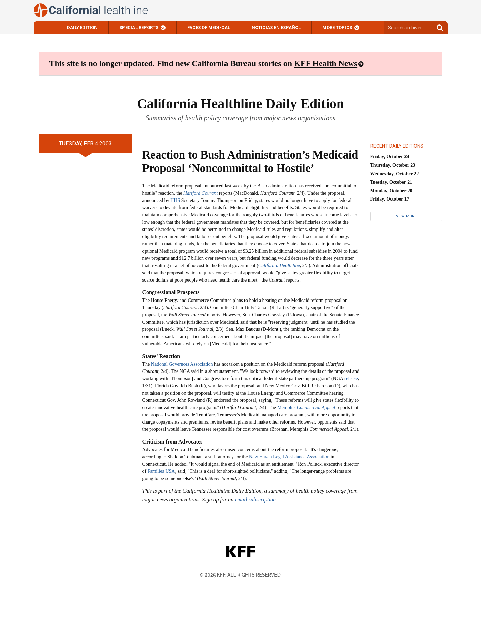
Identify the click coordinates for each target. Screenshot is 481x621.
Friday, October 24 (389, 156)
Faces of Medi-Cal (208, 27)
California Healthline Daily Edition (240, 103)
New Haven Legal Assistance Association (289, 456)
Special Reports (138, 27)
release (351, 378)
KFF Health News (325, 63)
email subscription (255, 499)
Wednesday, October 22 (394, 173)
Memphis (306, 407)
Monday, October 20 (391, 190)
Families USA (161, 471)
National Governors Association (182, 364)
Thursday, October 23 (392, 165)
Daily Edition (82, 27)
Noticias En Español (276, 27)
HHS (175, 200)
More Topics (337, 27)
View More (406, 216)
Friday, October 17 (389, 199)
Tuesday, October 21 (391, 182)
